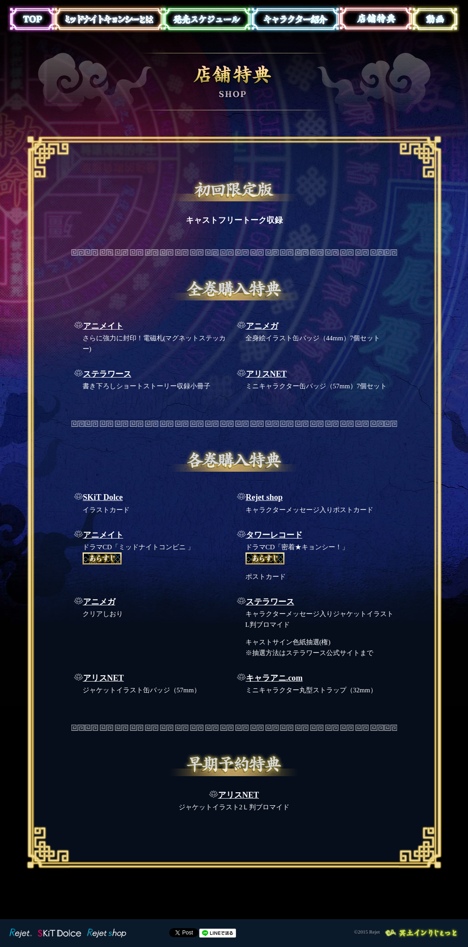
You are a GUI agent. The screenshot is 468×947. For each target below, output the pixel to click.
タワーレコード (274, 534)
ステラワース (107, 373)
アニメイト (103, 325)
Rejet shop (264, 497)
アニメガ (262, 325)
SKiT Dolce (103, 497)
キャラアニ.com (274, 677)
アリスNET (266, 373)
